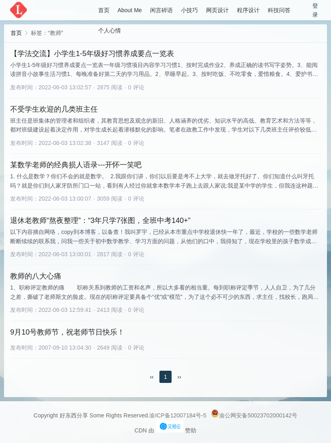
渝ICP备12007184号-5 (177, 415)
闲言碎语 (161, 10)
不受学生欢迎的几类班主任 (54, 109)
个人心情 (109, 30)
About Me (130, 10)
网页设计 (217, 10)
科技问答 (279, 10)
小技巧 (189, 10)
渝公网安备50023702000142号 (254, 415)
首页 (104, 10)
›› (179, 377)
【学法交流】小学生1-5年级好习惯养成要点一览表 (92, 54)
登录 (315, 10)
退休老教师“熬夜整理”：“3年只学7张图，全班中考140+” (100, 220)
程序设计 (248, 10)
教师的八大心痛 (35, 276)
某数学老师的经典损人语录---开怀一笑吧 (76, 165)
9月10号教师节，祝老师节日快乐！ (67, 332)
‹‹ (151, 377)
